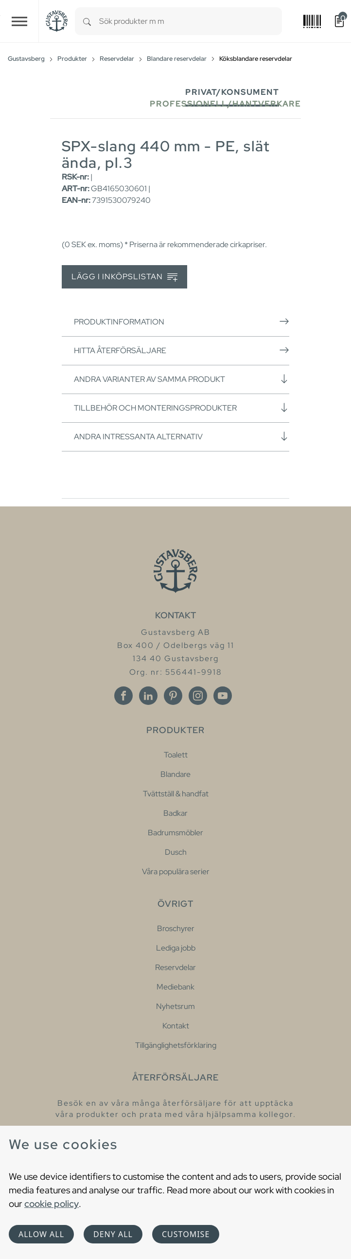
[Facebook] (123, 695)
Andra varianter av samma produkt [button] (181, 379)
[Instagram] (198, 695)
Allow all (41, 1234)
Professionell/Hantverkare (225, 104)
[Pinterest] (173, 695)
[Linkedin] (148, 695)
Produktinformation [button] (181, 321)
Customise (186, 1234)
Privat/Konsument (232, 92)
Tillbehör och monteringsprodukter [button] (181, 407)
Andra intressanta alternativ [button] (181, 436)
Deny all (113, 1234)
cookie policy (51, 1203)
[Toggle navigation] (19, 21)
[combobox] (190, 21)
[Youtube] (222, 695)
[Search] (87, 21)
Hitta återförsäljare (181, 350)
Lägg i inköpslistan (124, 277)
